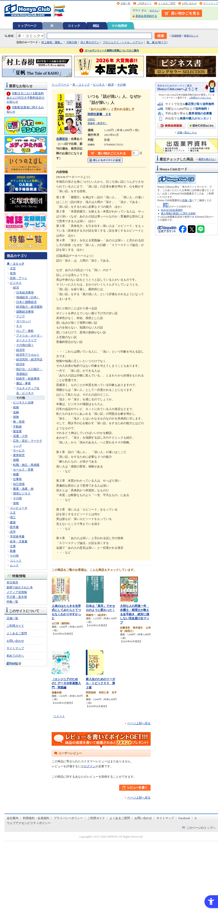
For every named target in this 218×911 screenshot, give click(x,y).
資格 (16, 503)
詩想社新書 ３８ (99, 114)
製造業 (17, 431)
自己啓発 (19, 484)
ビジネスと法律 (23, 402)
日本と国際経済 (26, 302)
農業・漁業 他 (23, 488)
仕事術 (17, 479)
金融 (16, 412)
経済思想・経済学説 (29, 359)
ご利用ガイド (144, 3)
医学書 (14, 527)
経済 (16, 287)
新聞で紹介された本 (20, 587)
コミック (74, 25)
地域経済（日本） (28, 297)
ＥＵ (19, 326)
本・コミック (15, 263)
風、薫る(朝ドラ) (157, 42)
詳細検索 (176, 35)
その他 (20, 397)
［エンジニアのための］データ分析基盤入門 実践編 (66, 683)
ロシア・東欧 (25, 331)
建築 (13, 522)
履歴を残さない (207, 159)
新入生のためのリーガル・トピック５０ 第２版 (100, 683)
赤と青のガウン (89, 42)
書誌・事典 (23, 383)
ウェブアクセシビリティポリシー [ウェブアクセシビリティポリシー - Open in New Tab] (29, 823)
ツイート (59, 716)
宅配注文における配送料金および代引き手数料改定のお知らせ (25, 97)
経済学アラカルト (28, 354)
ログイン (154, 10)
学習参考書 (17, 536)
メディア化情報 (17, 592)
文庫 (13, 546)
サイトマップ (210, 3)
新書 (13, 551)
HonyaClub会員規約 (172, 210)
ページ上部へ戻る (139, 723)
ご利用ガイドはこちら (200, 97)
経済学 (20, 350)
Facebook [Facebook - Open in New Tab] (184, 818)
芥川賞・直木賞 (17, 597)
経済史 (20, 364)
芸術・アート (18, 278)
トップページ (27, 25)
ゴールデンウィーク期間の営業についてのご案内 (112, 50)
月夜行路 (71, 42)
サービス (19, 450)
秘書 (16, 474)
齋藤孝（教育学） (97, 123)
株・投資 (19, 421)
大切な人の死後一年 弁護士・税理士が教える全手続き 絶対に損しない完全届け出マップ (134, 614)
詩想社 (91, 119)
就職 (16, 460)
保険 (16, 417)
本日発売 (12, 582)
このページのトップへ (201, 827)
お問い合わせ (189, 3)
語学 (13, 531)
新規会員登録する (146, 16)
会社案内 (12, 818)
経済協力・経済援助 (29, 306)
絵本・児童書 (18, 541)
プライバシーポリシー (68, 818)
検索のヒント (191, 35)
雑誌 (96, 25)
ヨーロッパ (23, 321)
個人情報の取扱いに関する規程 (178, 213)
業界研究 (19, 455)
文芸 (13, 268)
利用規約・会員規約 (36, 818)
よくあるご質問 (166, 3)
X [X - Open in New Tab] (196, 818)
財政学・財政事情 (28, 378)
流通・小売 (20, 436)
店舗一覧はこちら (187, 132)
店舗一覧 (125, 3)
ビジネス (16, 283)
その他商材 (119, 25)
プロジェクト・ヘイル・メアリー (123, 42)
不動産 (17, 426)
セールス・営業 (23, 469)
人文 (13, 512)
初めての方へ (15, 655)
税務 (16, 407)
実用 (13, 273)
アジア (20, 316)
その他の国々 (25, 345)
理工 (13, 517)
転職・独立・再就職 (26, 465)
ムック (14, 565)
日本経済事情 (25, 292)
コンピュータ (18, 508)
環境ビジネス (22, 493)
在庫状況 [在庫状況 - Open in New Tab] (62, 139)
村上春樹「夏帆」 (52, 42)
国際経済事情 (25, 311)
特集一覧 (12, 601)
